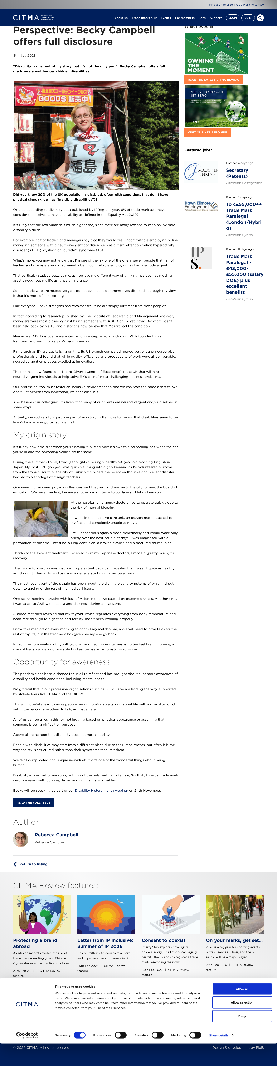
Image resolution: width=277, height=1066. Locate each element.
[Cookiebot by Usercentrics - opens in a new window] (27, 1058)
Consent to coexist (163, 940)
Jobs (202, 18)
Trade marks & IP (144, 18)
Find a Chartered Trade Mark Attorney (236, 4)
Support (216, 18)
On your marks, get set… (234, 940)
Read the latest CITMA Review (213, 79)
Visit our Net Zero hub (207, 132)
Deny (242, 1038)
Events (166, 18)
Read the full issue (33, 802)
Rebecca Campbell (56, 834)
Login (233, 18)
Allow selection (242, 1025)
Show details (219, 1058)
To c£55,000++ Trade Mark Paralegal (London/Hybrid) (244, 216)
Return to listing (33, 864)
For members (185, 18)
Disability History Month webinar (101, 790)
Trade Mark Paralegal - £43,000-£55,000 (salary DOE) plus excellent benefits (244, 274)
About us (121, 18)
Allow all (242, 1011)
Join (248, 18)
